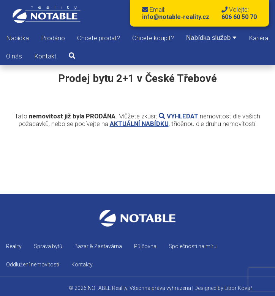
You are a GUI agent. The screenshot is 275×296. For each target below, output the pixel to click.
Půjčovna (145, 246)
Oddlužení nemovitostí (32, 264)
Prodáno (53, 38)
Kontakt (45, 56)
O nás (14, 56)
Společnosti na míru (193, 246)
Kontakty (82, 264)
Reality (14, 246)
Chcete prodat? (98, 38)
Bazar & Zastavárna (98, 246)
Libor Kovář (238, 288)
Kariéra (258, 38)
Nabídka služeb (211, 37)
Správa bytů (48, 246)
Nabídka (17, 38)
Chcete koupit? (153, 38)
